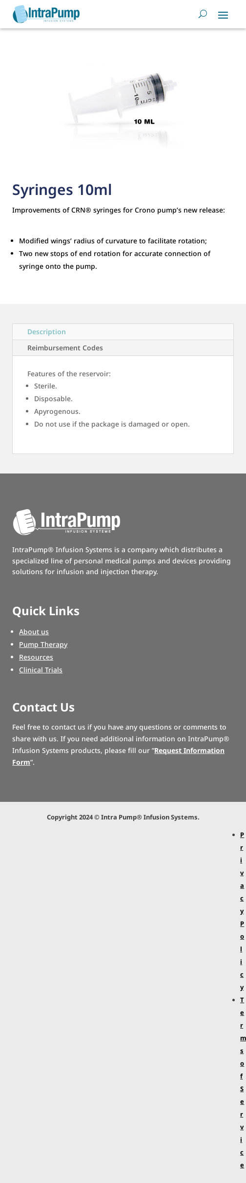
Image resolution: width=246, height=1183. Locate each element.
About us (34, 631)
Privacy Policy (242, 910)
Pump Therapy (43, 644)
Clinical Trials (40, 669)
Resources (36, 657)
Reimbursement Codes (65, 347)
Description (46, 331)
